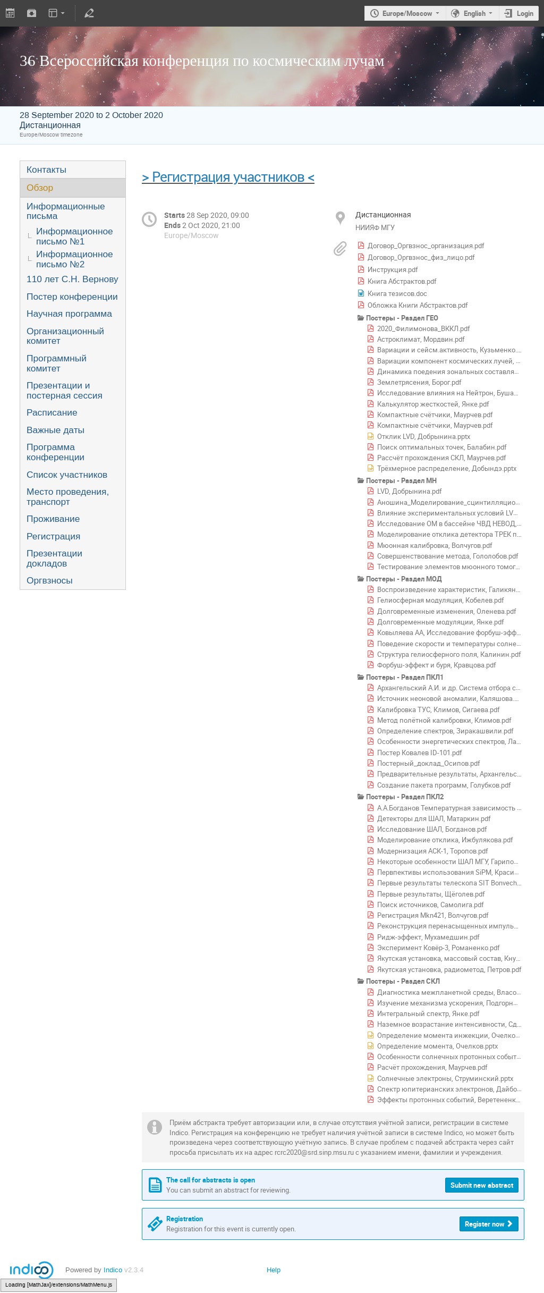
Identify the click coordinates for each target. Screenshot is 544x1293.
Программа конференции (55, 452)
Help (273, 1269)
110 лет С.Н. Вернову (72, 279)
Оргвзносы (50, 580)
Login (525, 13)
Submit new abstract (481, 1185)
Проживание (53, 518)
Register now (485, 1224)
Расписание (52, 412)
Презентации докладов (54, 558)
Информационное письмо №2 (74, 259)
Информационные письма (66, 211)
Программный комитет (57, 363)
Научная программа (69, 313)
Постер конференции (72, 296)
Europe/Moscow (407, 13)
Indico (113, 1269)
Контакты (46, 169)
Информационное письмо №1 (74, 236)
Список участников (67, 474)
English (475, 13)
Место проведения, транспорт (68, 496)
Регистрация (53, 536)
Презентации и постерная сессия (65, 390)
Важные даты (55, 430)
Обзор (40, 187)
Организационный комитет (65, 336)
